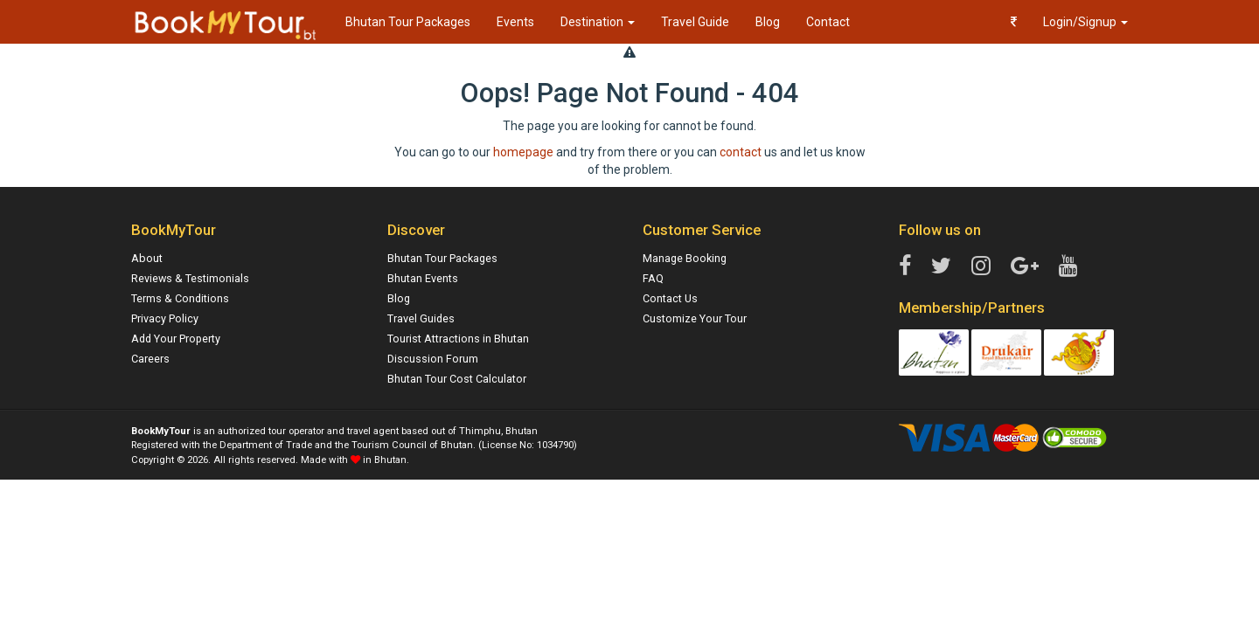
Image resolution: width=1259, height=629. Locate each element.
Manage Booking (685, 258)
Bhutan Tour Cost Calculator (456, 378)
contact (741, 152)
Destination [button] (597, 22)
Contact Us (670, 298)
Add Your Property (175, 338)
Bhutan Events (422, 278)
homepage (523, 152)
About (147, 258)
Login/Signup (1085, 22)
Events (515, 22)
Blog (767, 22)
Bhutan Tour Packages (407, 22)
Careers (150, 358)
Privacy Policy (164, 318)
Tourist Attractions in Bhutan (458, 338)
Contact (828, 22)
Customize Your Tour (695, 318)
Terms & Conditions (180, 298)
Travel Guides (421, 318)
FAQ (653, 278)
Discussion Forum (432, 358)
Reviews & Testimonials (190, 278)
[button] (1014, 22)
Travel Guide (695, 22)
